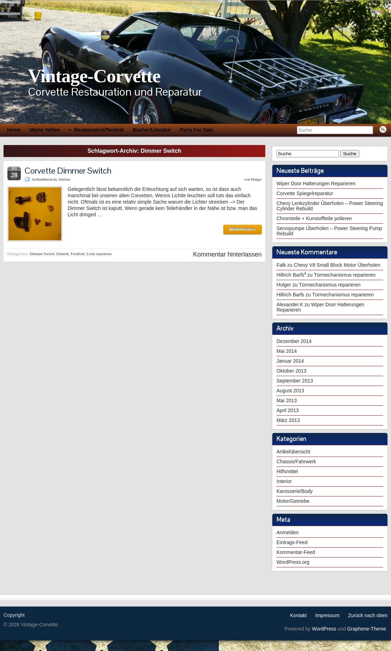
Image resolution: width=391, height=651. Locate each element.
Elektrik (62, 254)
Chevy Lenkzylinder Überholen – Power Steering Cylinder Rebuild (330, 205)
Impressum (327, 615)
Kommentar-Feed (296, 552)
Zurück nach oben (367, 615)
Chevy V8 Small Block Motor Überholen (337, 265)
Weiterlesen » (242, 229)
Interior (64, 179)
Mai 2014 (287, 351)
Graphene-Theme (366, 629)
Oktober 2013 (291, 371)
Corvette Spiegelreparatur (305, 193)
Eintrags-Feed (292, 542)
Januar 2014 (290, 361)
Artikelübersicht (44, 179)
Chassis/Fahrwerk (296, 461)
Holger (256, 179)
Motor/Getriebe (293, 501)
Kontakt (298, 615)
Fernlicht (78, 254)
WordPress (324, 629)
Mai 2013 (287, 400)
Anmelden (288, 532)
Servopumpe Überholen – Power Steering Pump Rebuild (329, 230)
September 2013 (295, 381)
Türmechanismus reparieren (345, 275)
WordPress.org (293, 562)
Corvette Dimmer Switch (68, 170)
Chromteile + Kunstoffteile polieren (314, 218)
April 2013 (288, 410)
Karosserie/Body (295, 491)
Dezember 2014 (294, 341)
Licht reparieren (99, 254)
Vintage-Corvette (94, 75)
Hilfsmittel (287, 471)
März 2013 (288, 420)
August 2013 (290, 390)
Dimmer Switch (42, 254)
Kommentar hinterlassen (227, 254)
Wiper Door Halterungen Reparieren (316, 183)
